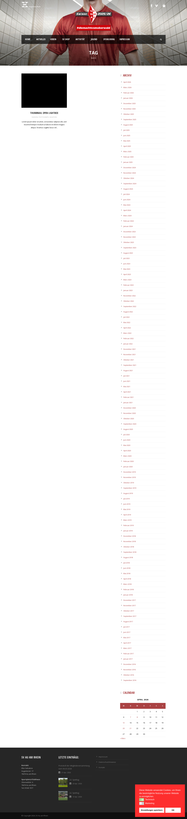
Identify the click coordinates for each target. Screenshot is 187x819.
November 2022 (129, 296)
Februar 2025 (128, 157)
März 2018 (127, 584)
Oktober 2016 (128, 675)
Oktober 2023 (128, 242)
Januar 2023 (128, 290)
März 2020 (127, 456)
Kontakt (102, 767)
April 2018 (127, 579)
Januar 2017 (128, 659)
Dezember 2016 (129, 664)
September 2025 (129, 119)
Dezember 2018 (129, 536)
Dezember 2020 (129, 408)
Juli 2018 (126, 563)
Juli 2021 (126, 376)
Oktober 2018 (128, 547)
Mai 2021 (126, 386)
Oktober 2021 (128, 360)
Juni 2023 (126, 263)
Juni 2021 (126, 381)
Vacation (53, 117)
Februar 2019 (128, 525)
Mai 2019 (126, 509)
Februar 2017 (128, 653)
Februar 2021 (128, 397)
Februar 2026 (128, 93)
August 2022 (128, 312)
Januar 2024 (128, 226)
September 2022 (129, 306)
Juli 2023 (126, 258)
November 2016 (129, 669)
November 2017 (129, 605)
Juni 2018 (126, 568)
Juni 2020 (126, 440)
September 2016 (129, 680)
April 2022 (127, 328)
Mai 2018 (126, 573)
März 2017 (127, 648)
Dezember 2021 (129, 349)
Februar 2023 (128, 285)
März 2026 (127, 87)
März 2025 (127, 151)
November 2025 (129, 109)
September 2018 (129, 552)
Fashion (35, 117)
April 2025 (127, 146)
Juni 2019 (126, 504)
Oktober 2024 (128, 178)
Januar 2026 (128, 98)
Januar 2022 (128, 344)
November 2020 (129, 413)
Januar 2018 (128, 595)
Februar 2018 (128, 589)
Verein (53, 39)
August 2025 (128, 125)
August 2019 (128, 493)
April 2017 (127, 643)
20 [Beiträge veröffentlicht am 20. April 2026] (124, 728)
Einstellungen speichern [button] (152, 810)
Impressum (124, 39)
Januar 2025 (128, 162)
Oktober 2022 (128, 301)
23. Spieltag (74, 779)
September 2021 (129, 365)
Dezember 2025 (129, 103)
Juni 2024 (126, 199)
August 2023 (128, 253)
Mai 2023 (126, 269)
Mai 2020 (126, 445)
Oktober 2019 (128, 482)
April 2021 (127, 392)
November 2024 (129, 173)
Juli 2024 (126, 194)
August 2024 (128, 189)
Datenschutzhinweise (107, 762)
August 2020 (128, 429)
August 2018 (128, 557)
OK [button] (173, 810)
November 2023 (129, 237)
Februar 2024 (128, 221)
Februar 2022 (128, 338)
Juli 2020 (126, 434)
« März (122, 738)
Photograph (44, 117)
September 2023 (129, 247)
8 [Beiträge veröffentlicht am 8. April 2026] (137, 717)
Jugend (94, 39)
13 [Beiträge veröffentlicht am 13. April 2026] (124, 723)
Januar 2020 (128, 466)
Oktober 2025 (128, 114)
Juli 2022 (126, 317)
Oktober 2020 (128, 418)
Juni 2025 (126, 135)
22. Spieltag (74, 793)
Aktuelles (41, 39)
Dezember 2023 (129, 231)
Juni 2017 (126, 632)
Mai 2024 (126, 205)
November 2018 (129, 541)
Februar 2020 (128, 461)
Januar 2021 (128, 402)
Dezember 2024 (129, 167)
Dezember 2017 (129, 600)
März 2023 (127, 280)
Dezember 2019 (129, 472)
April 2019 (127, 515)
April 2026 (127, 82)
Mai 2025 (126, 141)
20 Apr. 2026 (77, 783)
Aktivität (80, 39)
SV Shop (66, 39)
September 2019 (129, 488)
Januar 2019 (128, 531)
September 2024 (129, 183)
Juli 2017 (126, 627)
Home (27, 39)
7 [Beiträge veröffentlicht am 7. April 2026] (130, 717)
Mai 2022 (126, 322)
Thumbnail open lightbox (44, 113)
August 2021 (128, 370)
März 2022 (127, 333)
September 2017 (129, 616)
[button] (141, 799)
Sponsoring (109, 39)
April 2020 (127, 450)
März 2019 (127, 520)
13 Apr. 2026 (77, 797)
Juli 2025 (126, 130)
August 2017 (128, 621)
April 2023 (127, 274)
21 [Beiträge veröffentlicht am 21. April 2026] (130, 728)
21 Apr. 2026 (66, 772)
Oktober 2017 (128, 611)
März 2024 (127, 215)
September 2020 (129, 424)
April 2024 (127, 210)
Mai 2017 (126, 637)
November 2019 (129, 477)
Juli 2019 (126, 498)
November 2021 (129, 354)
